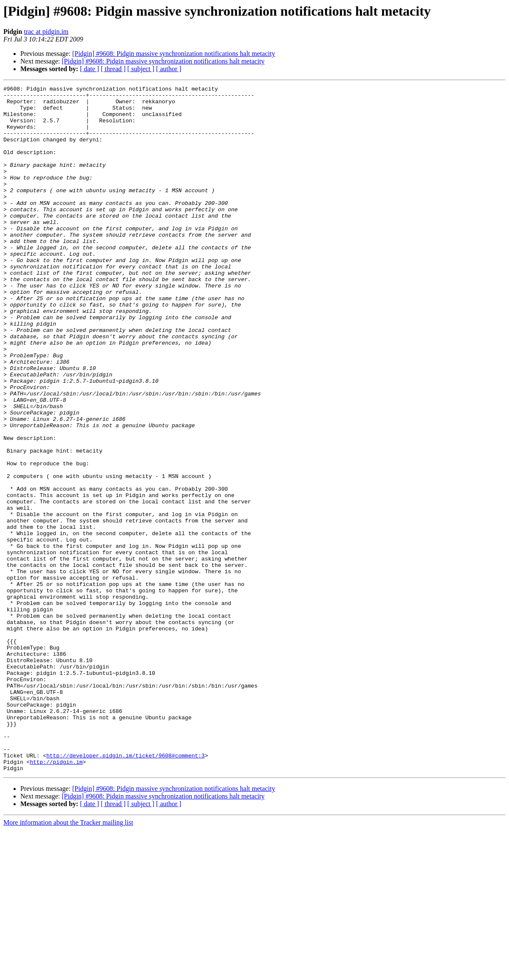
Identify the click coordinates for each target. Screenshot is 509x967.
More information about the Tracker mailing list (68, 959)
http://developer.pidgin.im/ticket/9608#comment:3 (125, 890)
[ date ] (89, 68)
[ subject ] (140, 68)
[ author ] (169, 68)
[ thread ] (113, 68)
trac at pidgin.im (46, 31)
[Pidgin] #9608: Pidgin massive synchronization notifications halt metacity (173, 53)
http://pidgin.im (56, 897)
